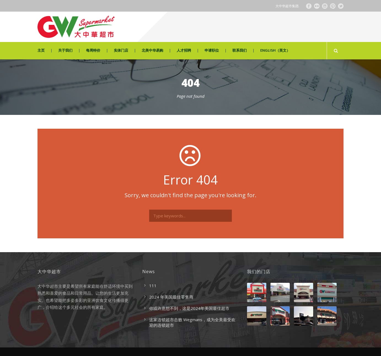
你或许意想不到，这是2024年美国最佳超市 (189, 308)
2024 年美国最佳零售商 (171, 297)
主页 (41, 50)
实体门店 (121, 50)
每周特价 (93, 50)
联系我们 (239, 50)
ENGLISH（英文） (275, 50)
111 (153, 285)
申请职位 (212, 50)
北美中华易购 (152, 50)
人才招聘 (184, 50)
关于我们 (65, 50)
